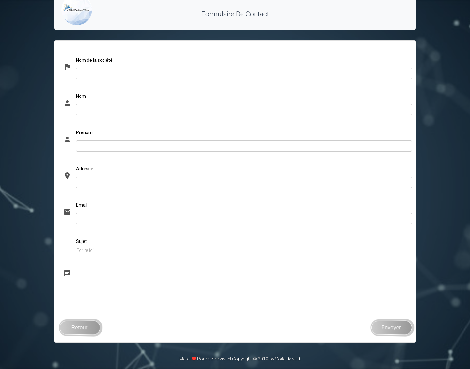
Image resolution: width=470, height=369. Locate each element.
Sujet (81, 241)
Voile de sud (287, 358)
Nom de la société (94, 60)
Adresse (84, 168)
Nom (81, 96)
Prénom (84, 132)
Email (81, 205)
